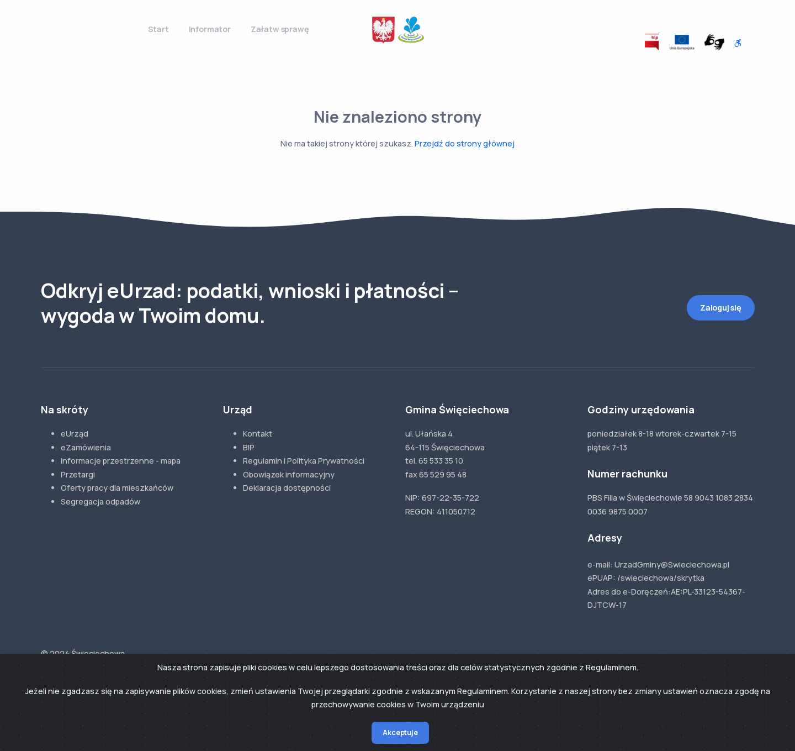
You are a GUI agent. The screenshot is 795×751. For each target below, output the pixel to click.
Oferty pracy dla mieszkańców (117, 487)
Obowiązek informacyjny (289, 474)
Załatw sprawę (280, 29)
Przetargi (78, 474)
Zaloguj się (720, 307)
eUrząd (74, 433)
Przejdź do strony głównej (465, 143)
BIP (249, 447)
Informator (210, 29)
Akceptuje (400, 732)
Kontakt (257, 433)
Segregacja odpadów (100, 501)
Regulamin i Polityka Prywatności (303, 460)
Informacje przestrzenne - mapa (121, 460)
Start (158, 29)
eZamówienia (86, 447)
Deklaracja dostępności (287, 487)
